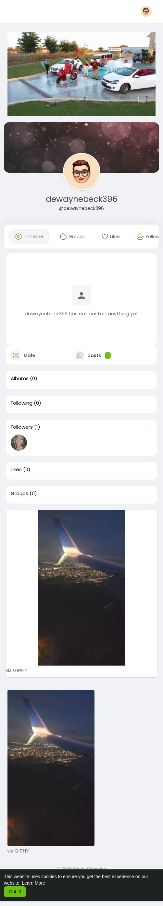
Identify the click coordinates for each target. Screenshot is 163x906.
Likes (16, 469)
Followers (22, 427)
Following (21, 403)
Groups (19, 493)
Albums (20, 378)
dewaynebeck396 (82, 199)
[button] (146, 11)
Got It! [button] (15, 891)
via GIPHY (17, 670)
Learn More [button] (33, 883)
